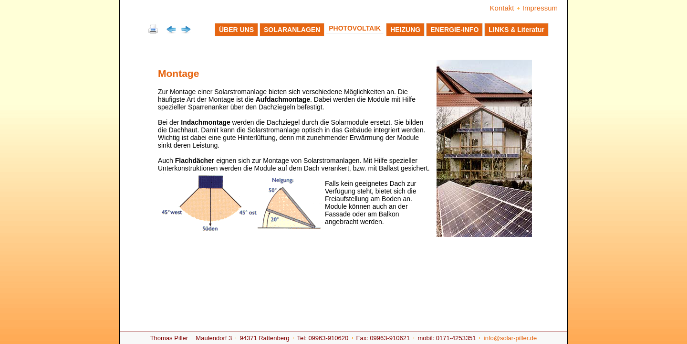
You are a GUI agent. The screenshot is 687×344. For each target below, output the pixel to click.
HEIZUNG (405, 29)
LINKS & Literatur (516, 29)
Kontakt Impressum (524, 8)
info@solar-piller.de (510, 338)
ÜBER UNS (236, 29)
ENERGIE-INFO (454, 29)
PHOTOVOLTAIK (355, 28)
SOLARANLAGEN (292, 29)
